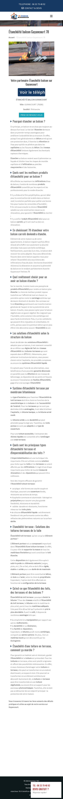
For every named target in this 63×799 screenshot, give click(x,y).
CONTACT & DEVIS (33, 8)
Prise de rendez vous (31, 115)
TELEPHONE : (32, 4)
